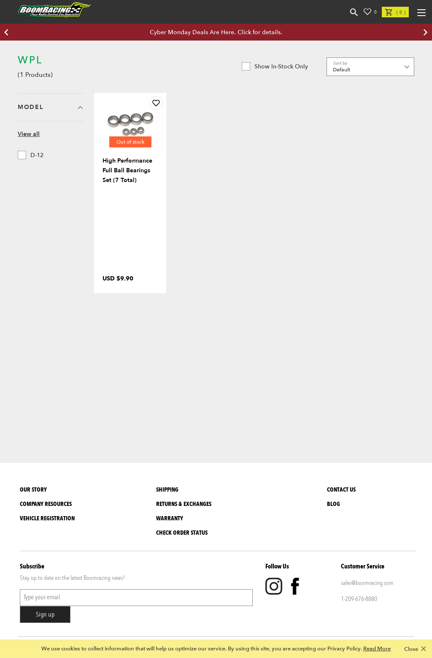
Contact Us (341, 490)
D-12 (30, 155)
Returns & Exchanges (183, 504)
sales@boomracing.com (367, 583)
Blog (333, 504)
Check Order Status (182, 533)
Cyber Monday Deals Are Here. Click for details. (216, 32)
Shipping (167, 490)
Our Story (33, 490)
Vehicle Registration (47, 518)
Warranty (169, 518)
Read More (377, 649)
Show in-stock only (275, 66)
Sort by (340, 63)
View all (29, 134)
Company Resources (46, 504)
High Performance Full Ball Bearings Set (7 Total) (127, 170)
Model (30, 107)
